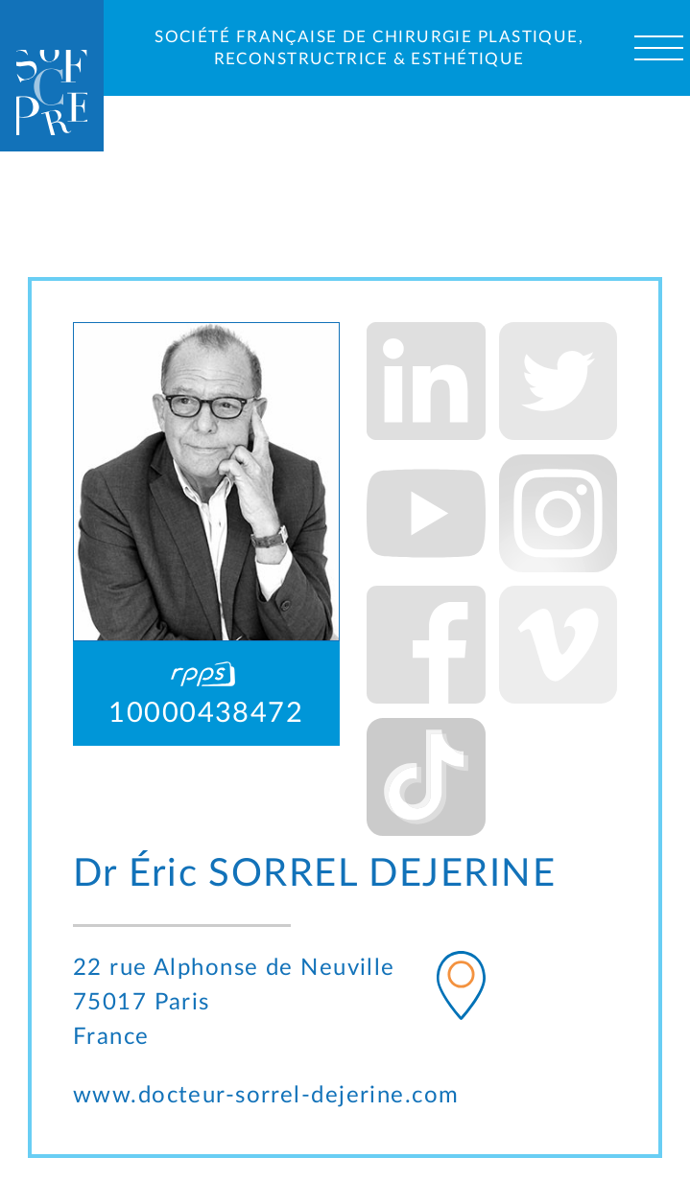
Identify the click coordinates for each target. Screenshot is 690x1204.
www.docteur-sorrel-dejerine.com (266, 1095)
